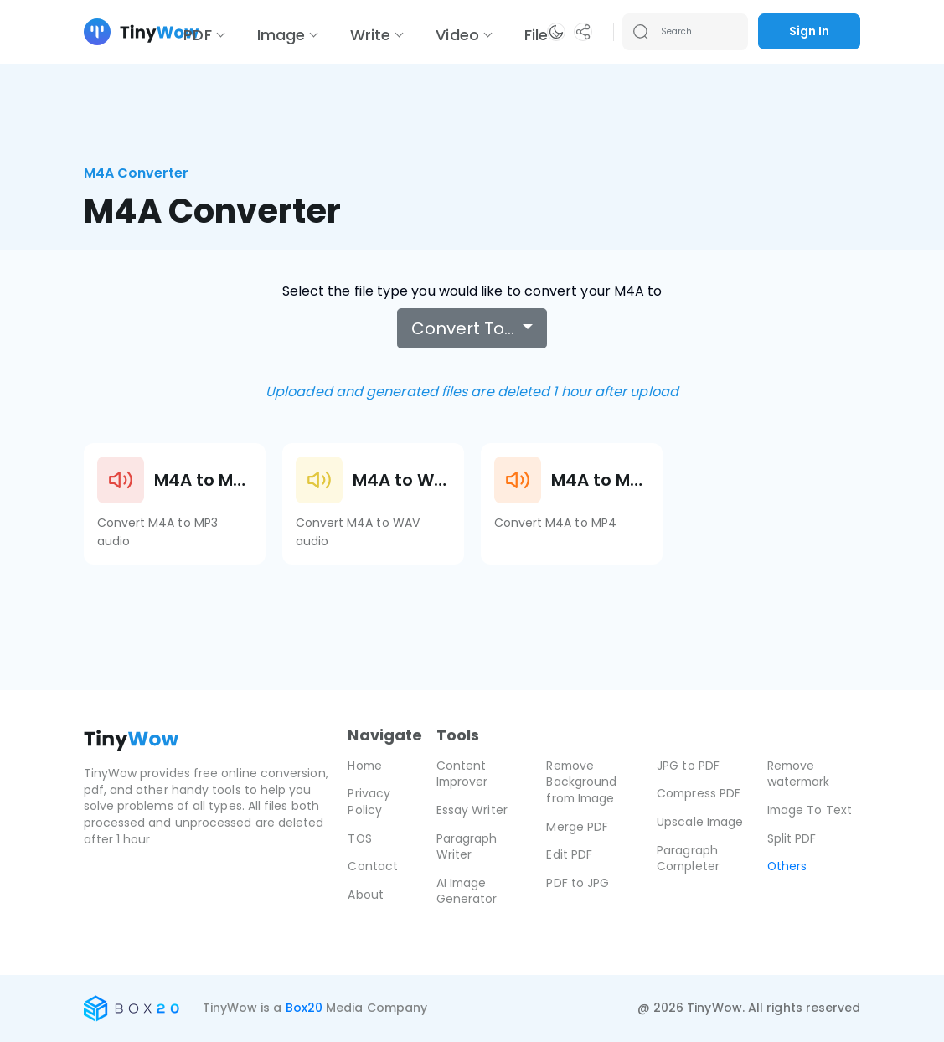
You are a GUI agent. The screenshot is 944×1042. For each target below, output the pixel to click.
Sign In (809, 31)
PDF (197, 34)
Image (281, 34)
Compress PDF (699, 793)
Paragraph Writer (467, 847)
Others (787, 866)
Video (457, 34)
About (365, 894)
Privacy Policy (369, 801)
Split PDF (792, 838)
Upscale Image (701, 821)
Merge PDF (577, 826)
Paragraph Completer (689, 858)
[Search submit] (641, 31)
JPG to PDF (688, 765)
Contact (373, 866)
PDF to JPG (577, 882)
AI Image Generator (467, 891)
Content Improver (463, 774)
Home (365, 765)
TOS (360, 838)
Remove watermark (799, 774)
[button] (556, 32)
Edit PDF (569, 854)
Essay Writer (472, 810)
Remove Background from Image (581, 782)
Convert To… (464, 328)
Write (370, 34)
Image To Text (810, 810)
